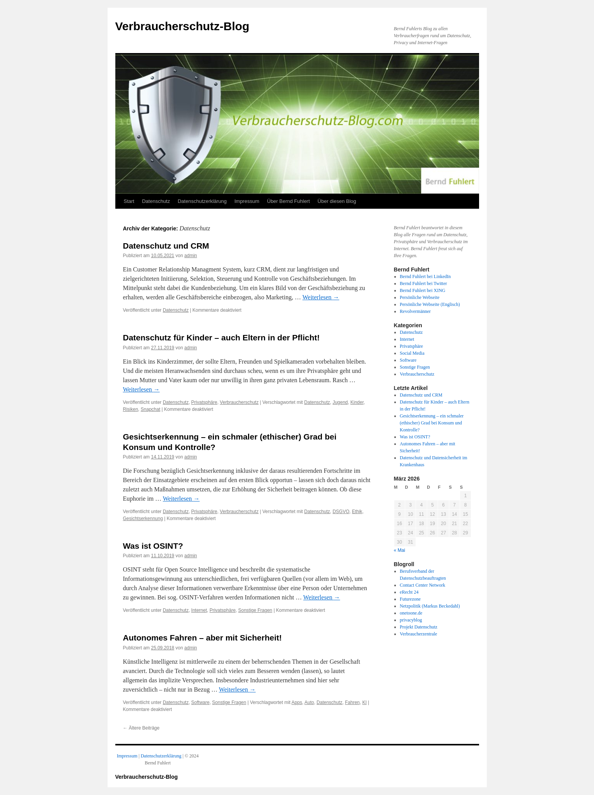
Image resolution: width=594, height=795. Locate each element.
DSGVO (340, 511)
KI (364, 702)
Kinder (356, 402)
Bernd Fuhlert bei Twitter (423, 283)
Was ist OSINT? (153, 545)
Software (200, 702)
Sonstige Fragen (255, 610)
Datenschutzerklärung (202, 201)
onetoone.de (411, 613)
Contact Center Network (422, 585)
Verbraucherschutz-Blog (182, 26)
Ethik (357, 511)
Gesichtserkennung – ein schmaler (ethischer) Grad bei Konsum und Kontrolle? (432, 423)
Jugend (339, 402)
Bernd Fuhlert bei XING (422, 290)
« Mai (399, 550)
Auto (309, 702)
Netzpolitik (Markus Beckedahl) (430, 606)
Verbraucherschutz (239, 402)
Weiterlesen (320, 297)
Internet (199, 610)
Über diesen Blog (337, 201)
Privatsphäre (204, 402)
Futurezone (410, 599)
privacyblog (411, 620)
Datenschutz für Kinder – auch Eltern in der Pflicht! (221, 337)
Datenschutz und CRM (166, 245)
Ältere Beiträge (141, 728)
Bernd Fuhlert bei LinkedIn (425, 276)
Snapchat (151, 409)
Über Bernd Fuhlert (288, 201)
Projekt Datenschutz (418, 627)
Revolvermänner (415, 311)
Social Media (412, 353)
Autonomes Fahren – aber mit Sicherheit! (202, 637)
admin (190, 255)
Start (129, 201)
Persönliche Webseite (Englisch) (430, 304)
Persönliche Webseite (419, 297)
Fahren (352, 702)
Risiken (130, 409)
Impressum (247, 201)
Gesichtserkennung (143, 518)
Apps (296, 702)
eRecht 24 (409, 592)
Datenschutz (156, 201)
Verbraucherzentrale (418, 634)
